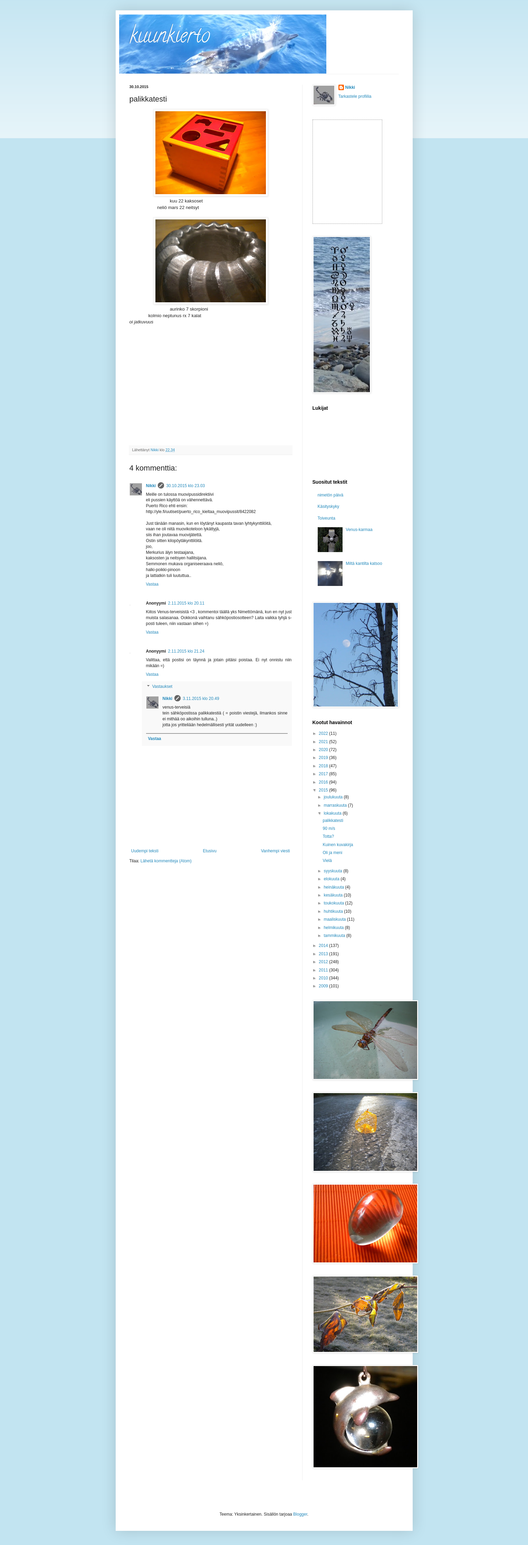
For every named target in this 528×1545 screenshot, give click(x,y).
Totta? (328, 836)
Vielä (327, 860)
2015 (324, 790)
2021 (324, 741)
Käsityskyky (328, 506)
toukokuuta (334, 903)
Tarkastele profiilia (355, 96)
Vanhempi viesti (275, 851)
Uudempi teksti (145, 851)
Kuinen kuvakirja (338, 844)
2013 (324, 953)
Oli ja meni (332, 852)
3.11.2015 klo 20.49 (201, 698)
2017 (324, 773)
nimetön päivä (331, 495)
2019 (324, 757)
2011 (324, 970)
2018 (324, 766)
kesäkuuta (334, 895)
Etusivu (210, 851)
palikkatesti (333, 820)
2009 (324, 986)
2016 (324, 782)
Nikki (151, 485)
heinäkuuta (334, 887)
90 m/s (329, 828)
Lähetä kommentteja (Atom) (166, 861)
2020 (324, 749)
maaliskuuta (335, 919)
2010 (324, 978)
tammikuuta (335, 935)
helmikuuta (334, 927)
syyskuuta (333, 871)
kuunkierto (169, 37)
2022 (324, 733)
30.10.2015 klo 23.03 (185, 485)
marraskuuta (336, 805)
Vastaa (152, 584)
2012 (324, 961)
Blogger (300, 1514)
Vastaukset (162, 686)
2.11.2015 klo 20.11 (186, 603)
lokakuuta (333, 813)
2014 (324, 945)
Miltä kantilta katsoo (364, 563)
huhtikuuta (334, 911)
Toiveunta (326, 518)
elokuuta (332, 878)
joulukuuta (334, 797)
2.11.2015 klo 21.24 (186, 651)
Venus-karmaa (359, 529)
